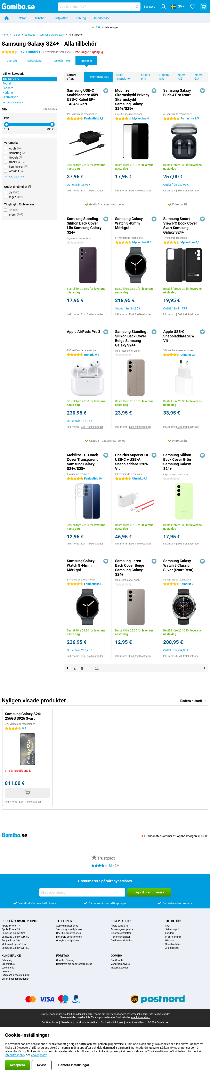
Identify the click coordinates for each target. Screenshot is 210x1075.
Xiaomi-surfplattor (121, 933)
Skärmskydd (172, 929)
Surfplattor (61, 18)
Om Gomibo (117, 960)
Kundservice (102, 18)
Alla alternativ (13, 102)
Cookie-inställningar (112, 1022)
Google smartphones (67, 940)
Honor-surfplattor (120, 936)
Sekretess (66, 1022)
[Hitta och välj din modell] (99, 6)
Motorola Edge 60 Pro (14, 944)
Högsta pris (162, 76)
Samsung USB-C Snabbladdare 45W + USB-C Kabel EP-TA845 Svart (84, 97)
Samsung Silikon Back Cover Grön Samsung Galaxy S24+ (177, 462)
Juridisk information (86, 1022)
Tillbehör (40, 18)
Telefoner (64, 921)
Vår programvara (120, 964)
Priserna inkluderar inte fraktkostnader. (148, 1014)
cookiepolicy (39, 1055)
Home (5, 34)
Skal (167, 925)
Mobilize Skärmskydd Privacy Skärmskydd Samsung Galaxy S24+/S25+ (132, 99)
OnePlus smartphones (68, 933)
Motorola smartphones (69, 936)
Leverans (6, 971)
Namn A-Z (180, 76)
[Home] (6, 18)
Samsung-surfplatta (122, 929)
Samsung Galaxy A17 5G (15, 947)
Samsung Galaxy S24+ (52, 34)
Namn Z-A (197, 76)
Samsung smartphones (69, 929)
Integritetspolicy (119, 967)
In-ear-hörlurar (173, 936)
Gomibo (116, 955)
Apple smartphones (67, 925)
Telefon (21, 18)
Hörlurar (170, 940)
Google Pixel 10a (11, 940)
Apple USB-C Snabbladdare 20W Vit (179, 336)
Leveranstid (8, 967)
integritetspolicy (15, 1055)
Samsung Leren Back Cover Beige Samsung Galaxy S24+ (129, 568)
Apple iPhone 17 (11, 925)
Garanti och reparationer (15, 978)
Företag (81, 18)
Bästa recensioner (122, 76)
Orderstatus (8, 964)
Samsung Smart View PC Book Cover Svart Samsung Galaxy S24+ (180, 225)
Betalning (7, 960)
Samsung (30, 34)
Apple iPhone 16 (11, 929)
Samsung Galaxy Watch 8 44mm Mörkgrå (81, 565)
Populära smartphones (20, 921)
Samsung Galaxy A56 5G (15, 936)
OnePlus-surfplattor (121, 940)
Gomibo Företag (65, 960)
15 (96, 668)
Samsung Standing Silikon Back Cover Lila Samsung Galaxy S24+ (84, 225)
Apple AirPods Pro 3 (83, 331)
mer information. (140, 1017)
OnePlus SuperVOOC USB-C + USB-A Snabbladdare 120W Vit (132, 462)
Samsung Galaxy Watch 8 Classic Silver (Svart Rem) (178, 565)
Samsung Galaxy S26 (13, 933)
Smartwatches (173, 944)
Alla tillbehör (76, 34)
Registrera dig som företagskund (74, 964)
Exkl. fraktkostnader (92, 190)
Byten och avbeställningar (16, 975)
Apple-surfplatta (120, 925)
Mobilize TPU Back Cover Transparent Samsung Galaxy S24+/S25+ (82, 462)
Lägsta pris (144, 76)
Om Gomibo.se (50, 1022)
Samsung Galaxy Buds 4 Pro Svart (177, 92)
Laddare (169, 933)
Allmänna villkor (135, 1022)
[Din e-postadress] (82, 892)
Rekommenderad (96, 75)
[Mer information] (29, 186)
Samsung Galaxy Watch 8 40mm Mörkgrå (129, 223)
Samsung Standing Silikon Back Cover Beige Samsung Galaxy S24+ (130, 338)
